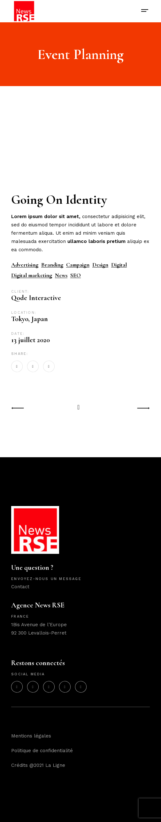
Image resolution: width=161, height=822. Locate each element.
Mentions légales (31, 736)
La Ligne (55, 765)
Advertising (24, 265)
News (61, 275)
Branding (52, 265)
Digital (119, 265)
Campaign (77, 265)
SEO (75, 275)
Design (100, 265)
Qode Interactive (36, 298)
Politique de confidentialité (42, 750)
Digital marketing (31, 275)
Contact (20, 587)
